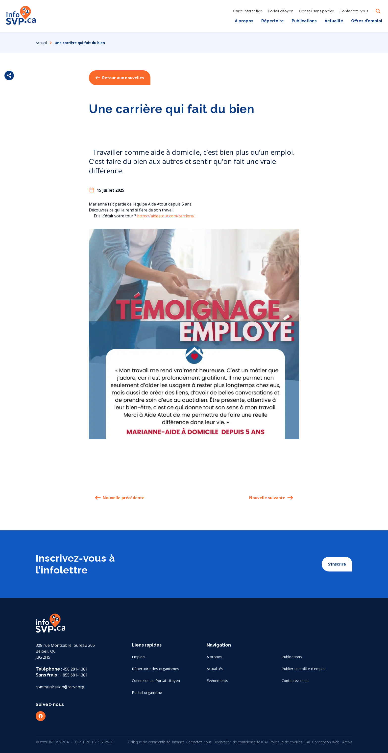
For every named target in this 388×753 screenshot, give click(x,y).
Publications (304, 21)
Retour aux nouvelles (119, 77)
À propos (244, 21)
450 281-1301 (75, 669)
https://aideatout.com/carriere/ (165, 216)
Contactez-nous (354, 11)
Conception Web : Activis (332, 742)
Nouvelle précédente (120, 498)
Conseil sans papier (316, 11)
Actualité (334, 21)
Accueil (41, 42)
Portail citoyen (280, 11)
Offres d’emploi (366, 21)
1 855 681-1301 (74, 675)
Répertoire (272, 21)
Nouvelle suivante (271, 498)
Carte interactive (247, 11)
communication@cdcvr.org (60, 687)
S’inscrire (337, 564)
